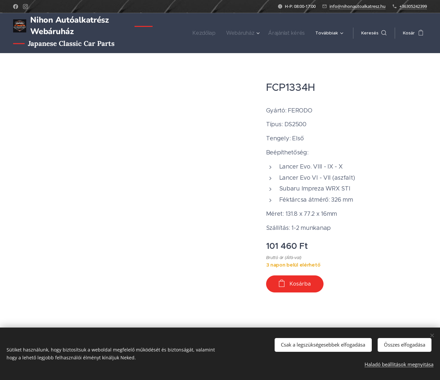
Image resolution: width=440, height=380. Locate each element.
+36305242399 (413, 6)
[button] (374, 33)
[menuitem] (214, 33)
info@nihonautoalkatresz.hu (357, 6)
